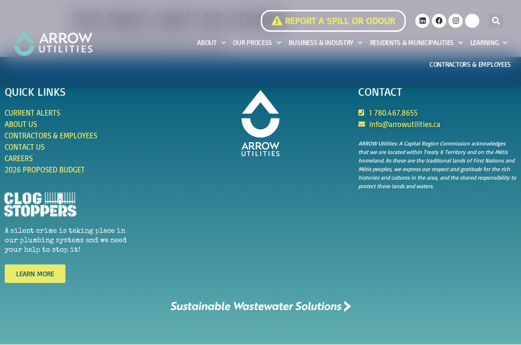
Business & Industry (325, 43)
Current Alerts (32, 113)
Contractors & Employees (470, 64)
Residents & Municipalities (416, 43)
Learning (488, 43)
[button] (496, 21)
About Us (21, 124)
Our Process (257, 43)
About (211, 43)
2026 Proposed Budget (45, 169)
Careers (19, 158)
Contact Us (25, 147)
